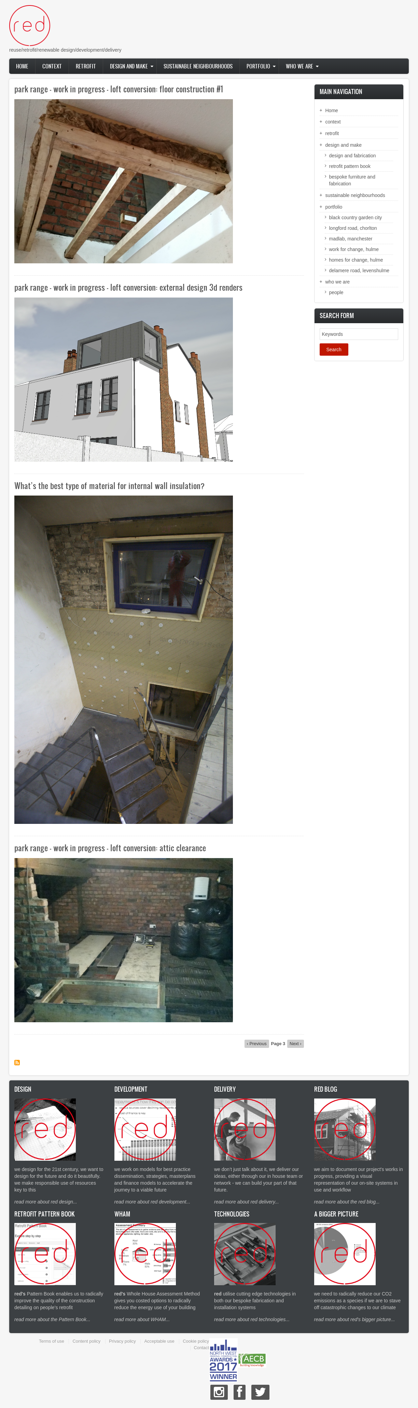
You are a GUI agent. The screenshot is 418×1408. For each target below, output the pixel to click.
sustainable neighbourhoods (198, 66)
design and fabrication (352, 155)
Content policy (86, 1341)
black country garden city (355, 217)
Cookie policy (196, 1341)
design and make (129, 66)
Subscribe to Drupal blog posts (17, 1062)
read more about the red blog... (347, 1202)
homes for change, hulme (356, 260)
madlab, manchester (351, 238)
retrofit (86, 66)
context (52, 66)
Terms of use (51, 1341)
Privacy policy (122, 1341)
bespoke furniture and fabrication (352, 180)
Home (22, 66)
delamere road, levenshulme (359, 270)
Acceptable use (159, 1341)
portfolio (258, 66)
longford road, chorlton (353, 228)
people (336, 292)
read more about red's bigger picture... (354, 1319)
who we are (299, 66)
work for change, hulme (354, 249)
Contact (201, 1347)
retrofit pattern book (350, 166)
